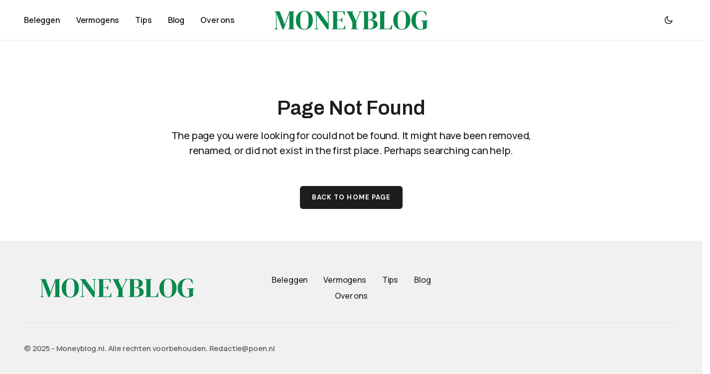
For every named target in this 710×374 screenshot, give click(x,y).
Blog (422, 279)
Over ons (351, 295)
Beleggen (289, 279)
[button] (669, 20)
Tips (390, 279)
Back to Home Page (351, 197)
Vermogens (344, 279)
